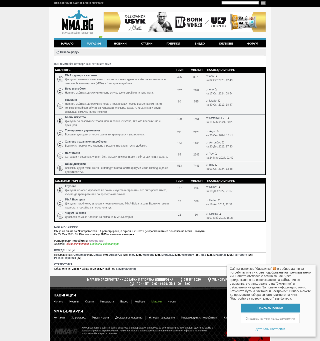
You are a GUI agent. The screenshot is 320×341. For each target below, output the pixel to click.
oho (211, 76)
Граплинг (71, 99)
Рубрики (173, 43)
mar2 (132, 254)
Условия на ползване (162, 317)
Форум (252, 43)
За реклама (78, 317)
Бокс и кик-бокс (75, 88)
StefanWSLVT (217, 118)
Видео (199, 43)
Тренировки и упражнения (82, 130)
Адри (212, 131)
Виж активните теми (98, 63)
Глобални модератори (104, 243)
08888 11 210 (192, 279)
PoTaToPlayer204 (65, 257)
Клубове (226, 43)
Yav (211, 153)
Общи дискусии (75, 163)
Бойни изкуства (75, 117)
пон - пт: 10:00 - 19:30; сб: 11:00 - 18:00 (163, 284)
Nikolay (213, 213)
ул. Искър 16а (222, 279)
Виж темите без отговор (69, 63)
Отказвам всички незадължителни (270, 318)
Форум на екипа (75, 212)
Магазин (156, 301)
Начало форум (70, 52)
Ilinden (213, 200)
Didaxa (98, 254)
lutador (213, 100)
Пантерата (240, 254)
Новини (120, 43)
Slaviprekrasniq (126, 268)
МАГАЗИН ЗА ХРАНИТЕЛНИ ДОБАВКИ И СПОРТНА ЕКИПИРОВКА (130, 279)
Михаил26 (219, 254)
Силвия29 (80, 254)
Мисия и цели (100, 317)
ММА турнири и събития (81, 75)
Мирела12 (167, 254)
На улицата (72, 152)
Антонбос (215, 142)
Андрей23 (115, 254)
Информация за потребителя (199, 317)
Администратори (77, 243)
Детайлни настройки (270, 329)
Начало (67, 43)
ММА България (75, 199)
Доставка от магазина (128, 317)
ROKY (213, 187)
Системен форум (68, 180)
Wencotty (148, 254)
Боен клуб (63, 69)
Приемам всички (270, 308)
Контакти (59, 317)
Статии (147, 43)
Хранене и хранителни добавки (86, 141)
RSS (203, 254)
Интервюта (107, 301)
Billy (211, 164)
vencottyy (188, 254)
